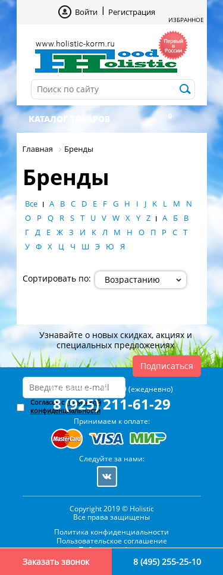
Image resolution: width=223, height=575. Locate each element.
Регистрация (131, 12)
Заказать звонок (56, 561)
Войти (86, 12)
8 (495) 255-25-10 (167, 561)
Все (31, 203)
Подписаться (166, 365)
